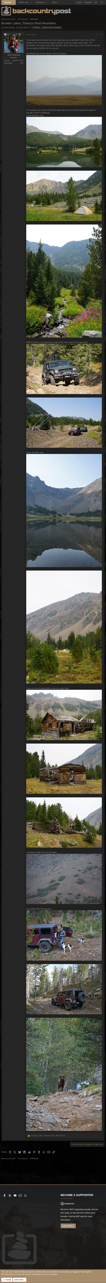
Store (54, 2)
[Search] (102, 2)
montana (36, 27)
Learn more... (68, 1226)
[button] (14, 2)
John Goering (9, 27)
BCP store (80, 1216)
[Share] (97, 34)
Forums (7, 2)
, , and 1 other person (48, 1135)
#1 (101, 35)
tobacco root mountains (51, 27)
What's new (23, 2)
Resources (40, 2)
